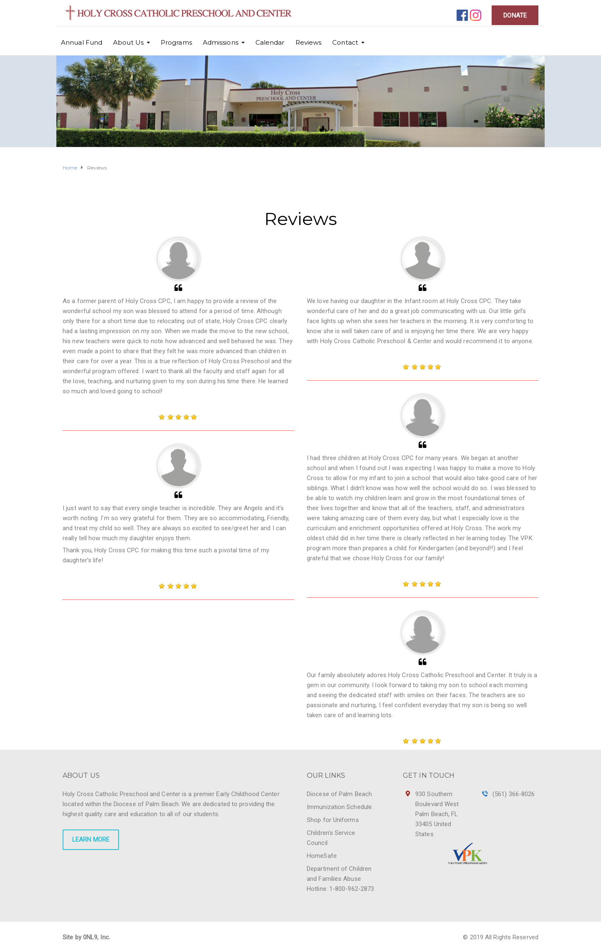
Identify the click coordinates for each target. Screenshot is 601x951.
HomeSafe (322, 856)
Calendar (270, 42)
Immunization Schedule (339, 807)
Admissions (220, 42)
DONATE (515, 15)
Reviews (308, 42)
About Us (128, 42)
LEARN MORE (90, 839)
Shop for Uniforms (333, 820)
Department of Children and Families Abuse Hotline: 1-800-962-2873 (340, 879)
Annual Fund (81, 42)
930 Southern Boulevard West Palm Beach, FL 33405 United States (437, 814)
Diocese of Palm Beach (339, 794)
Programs (176, 42)
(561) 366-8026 (513, 794)
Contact (345, 42)
